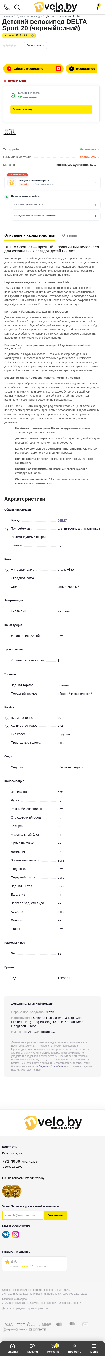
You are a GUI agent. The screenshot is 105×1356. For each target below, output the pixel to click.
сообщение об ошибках (49, 1066)
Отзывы (69, 235)
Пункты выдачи (12, 1153)
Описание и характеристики (29, 235)
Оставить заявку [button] (23, 109)
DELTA (62, 520)
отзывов (24, 1266)
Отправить (55, 1215)
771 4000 (11, 1161)
